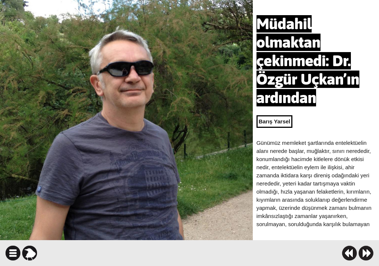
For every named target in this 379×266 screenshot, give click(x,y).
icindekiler (13, 253)
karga (29, 253)
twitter (225, 253)
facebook (212, 253)
